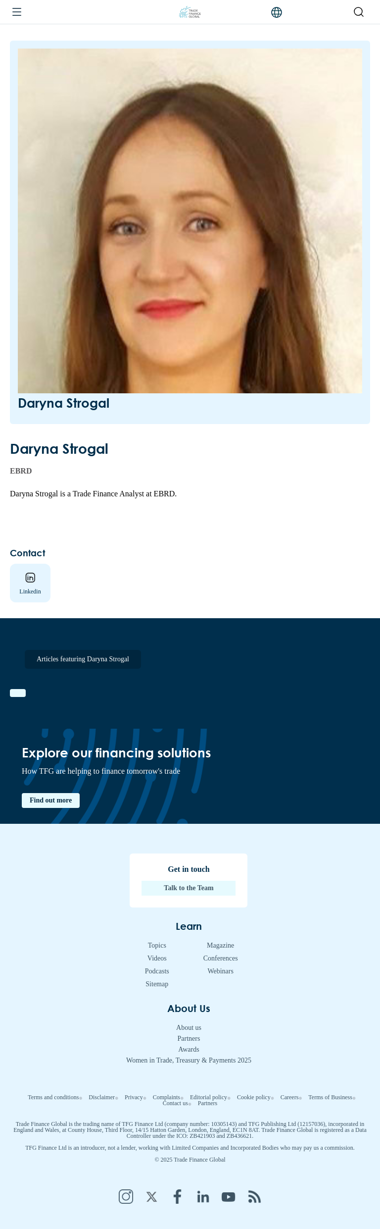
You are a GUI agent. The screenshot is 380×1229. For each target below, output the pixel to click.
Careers (290, 1097)
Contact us (175, 1103)
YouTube (229, 1196)
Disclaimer (102, 1097)
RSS (254, 1196)
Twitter (151, 1196)
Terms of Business (330, 1097)
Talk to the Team (188, 888)
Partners (189, 1038)
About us (188, 1027)
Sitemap (156, 984)
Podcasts (157, 971)
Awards (188, 1049)
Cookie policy (254, 1097)
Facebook (177, 1196)
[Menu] (17, 12)
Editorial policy (208, 1097)
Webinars (220, 971)
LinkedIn (203, 1196)
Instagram (126, 1196)
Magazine (220, 945)
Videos (157, 958)
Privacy (134, 1097)
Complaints (166, 1097)
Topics (157, 945)
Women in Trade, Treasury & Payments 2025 (188, 1060)
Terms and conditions (53, 1097)
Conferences (220, 958)
